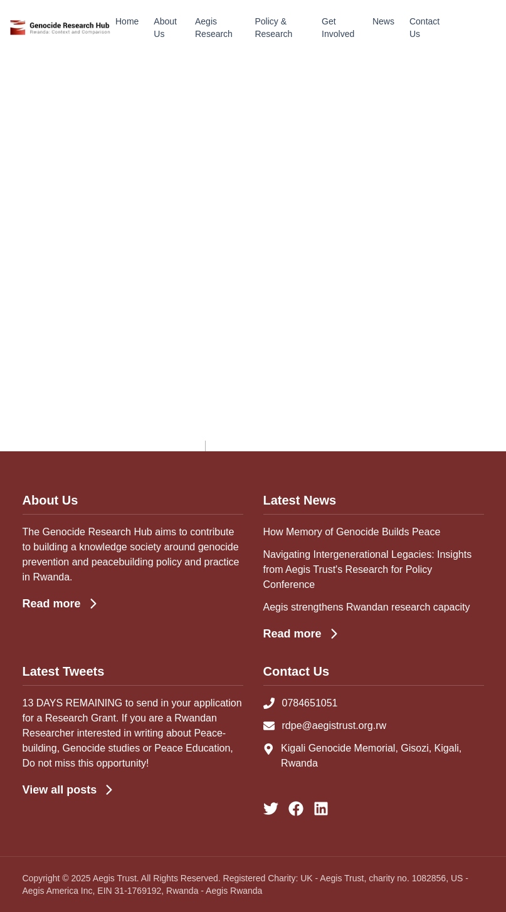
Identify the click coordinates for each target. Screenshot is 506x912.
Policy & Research (273, 27)
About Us (165, 27)
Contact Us (424, 27)
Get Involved (338, 27)
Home (127, 21)
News (383, 21)
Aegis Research (214, 27)
